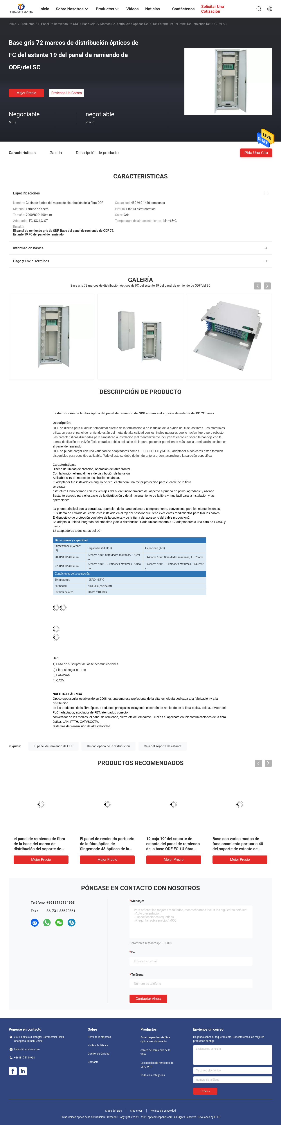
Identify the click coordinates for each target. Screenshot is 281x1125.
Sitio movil (136, 1110)
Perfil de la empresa (99, 1037)
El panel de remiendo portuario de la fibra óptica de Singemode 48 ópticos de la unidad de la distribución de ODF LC (107, 848)
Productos (27, 24)
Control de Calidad (98, 1053)
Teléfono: (137, 974)
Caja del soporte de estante (162, 746)
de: (133, 952)
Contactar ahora (148, 999)
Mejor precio (26, 93)
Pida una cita (256, 152)
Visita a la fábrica (98, 1045)
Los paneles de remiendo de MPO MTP (156, 1064)
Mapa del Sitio (113, 1110)
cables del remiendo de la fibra (155, 1052)
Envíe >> (205, 1091)
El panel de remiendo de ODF (58, 24)
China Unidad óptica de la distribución (83, 1117)
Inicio (12, 24)
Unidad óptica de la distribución (108, 746)
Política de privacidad (163, 1110)
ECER (217, 1117)
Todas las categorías (152, 1075)
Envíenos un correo (66, 93)
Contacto (93, 1062)
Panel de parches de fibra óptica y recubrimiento (155, 1039)
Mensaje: (137, 901)
